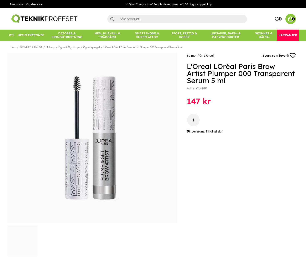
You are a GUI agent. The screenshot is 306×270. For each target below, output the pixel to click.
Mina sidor (17, 4)
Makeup (50, 47)
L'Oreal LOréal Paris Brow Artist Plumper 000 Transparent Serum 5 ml (142, 47)
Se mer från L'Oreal (200, 56)
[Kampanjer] (288, 35)
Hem (13, 47)
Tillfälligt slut (214, 131)
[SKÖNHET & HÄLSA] (264, 35)
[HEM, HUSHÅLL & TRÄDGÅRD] (107, 35)
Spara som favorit (279, 56)
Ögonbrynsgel (91, 47)
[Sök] (177, 19)
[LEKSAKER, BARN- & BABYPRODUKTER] (226, 35)
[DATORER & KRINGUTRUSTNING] (67, 35)
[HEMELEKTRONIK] (31, 35)
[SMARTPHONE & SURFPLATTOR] (147, 35)
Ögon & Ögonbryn (69, 47)
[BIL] (11, 35)
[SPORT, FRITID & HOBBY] (184, 35)
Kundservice (34, 4)
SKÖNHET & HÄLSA (31, 47)
